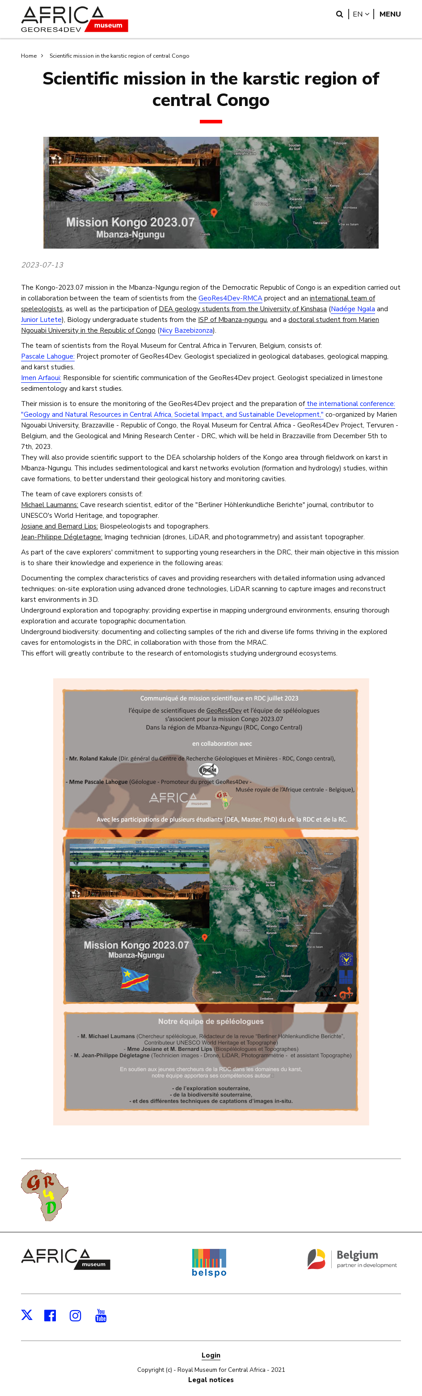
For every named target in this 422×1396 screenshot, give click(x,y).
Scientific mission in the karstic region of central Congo (120, 56)
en (363, 14)
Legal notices (211, 1379)
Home (29, 56)
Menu (390, 14)
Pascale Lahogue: (48, 356)
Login (211, 1355)
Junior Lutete (41, 319)
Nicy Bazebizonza (186, 330)
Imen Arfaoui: (41, 377)
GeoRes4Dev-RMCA (230, 298)
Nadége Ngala (353, 309)
